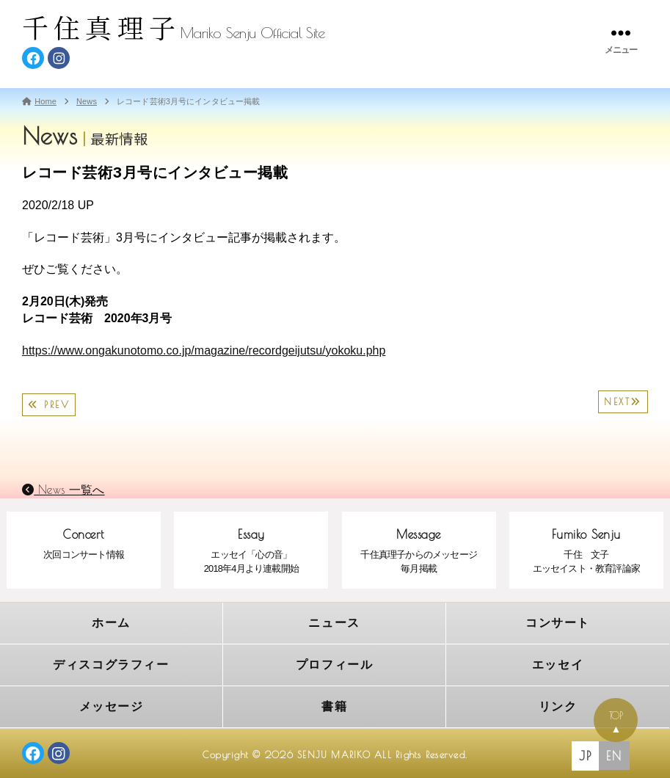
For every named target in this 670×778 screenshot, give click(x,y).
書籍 (334, 703)
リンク (557, 703)
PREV (49, 404)
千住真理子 (101, 27)
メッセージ (111, 703)
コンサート (558, 622)
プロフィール (334, 662)
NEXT (623, 401)
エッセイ (558, 662)
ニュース (334, 622)
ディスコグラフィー (111, 662)
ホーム (111, 622)
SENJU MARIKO (333, 750)
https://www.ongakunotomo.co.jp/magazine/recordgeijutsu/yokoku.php (203, 350)
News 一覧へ (63, 489)
